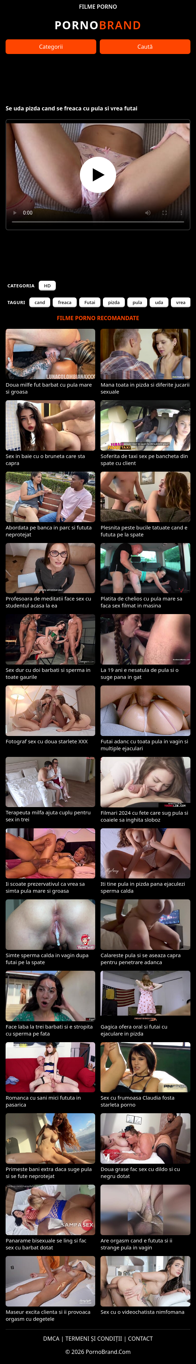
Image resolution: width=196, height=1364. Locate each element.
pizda (114, 302)
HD (47, 285)
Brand (97, 24)
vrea (181, 302)
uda (159, 302)
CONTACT (140, 1338)
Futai (89, 302)
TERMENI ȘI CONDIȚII (93, 1338)
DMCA (51, 1338)
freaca (64, 302)
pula (137, 302)
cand (40, 302)
